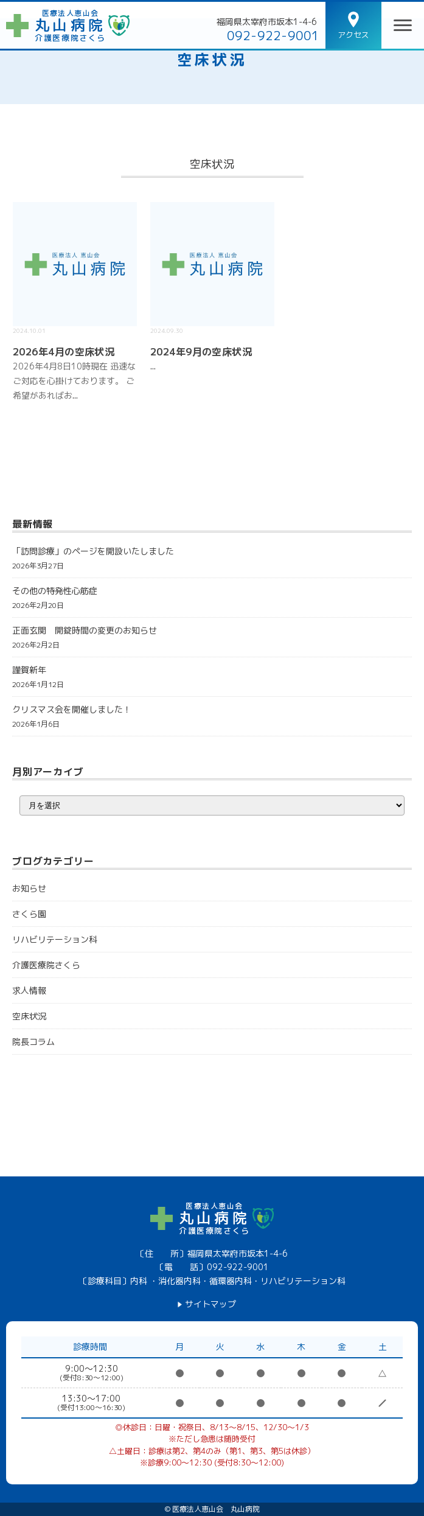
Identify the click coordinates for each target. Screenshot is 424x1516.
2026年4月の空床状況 (64, 351)
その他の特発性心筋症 (54, 590)
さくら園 (29, 914)
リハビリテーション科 (54, 939)
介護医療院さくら (46, 965)
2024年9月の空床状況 (201, 351)
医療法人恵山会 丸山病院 (216, 1509)
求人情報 (29, 990)
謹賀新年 (29, 670)
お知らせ (29, 888)
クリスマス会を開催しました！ (71, 709)
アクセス (353, 34)
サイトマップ (210, 1304)
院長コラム (33, 1041)
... (75, 395)
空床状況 (212, 59)
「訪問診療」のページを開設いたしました (93, 551)
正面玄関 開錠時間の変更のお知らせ (84, 630)
